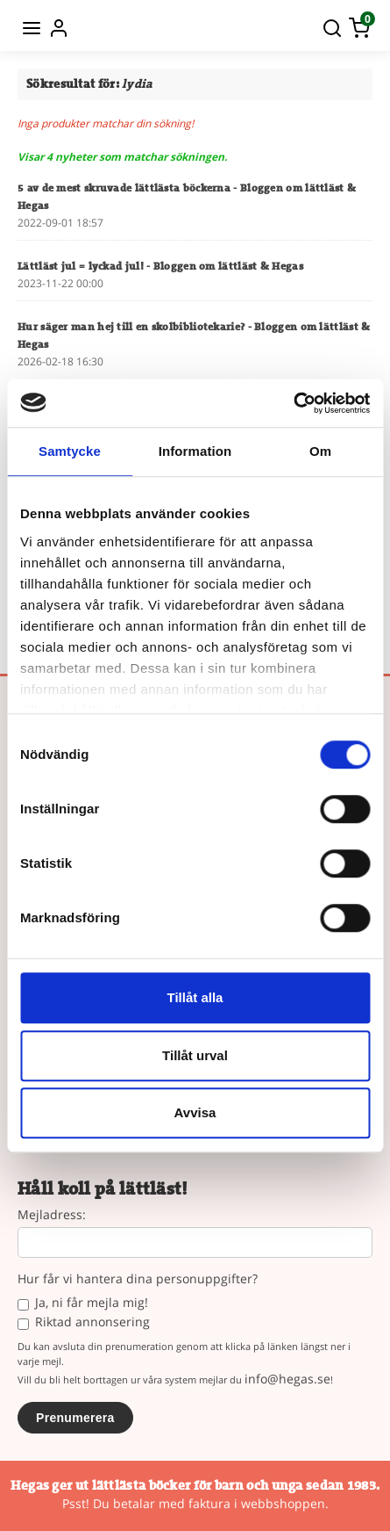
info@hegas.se (287, 1378)
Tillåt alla (195, 997)
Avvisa (195, 1112)
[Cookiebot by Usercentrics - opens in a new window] (293, 403)
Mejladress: (52, 1215)
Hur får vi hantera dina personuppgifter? (138, 1279)
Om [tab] (320, 451)
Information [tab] (195, 451)
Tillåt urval (195, 1055)
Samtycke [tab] (70, 451)
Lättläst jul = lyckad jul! (160, 266)
